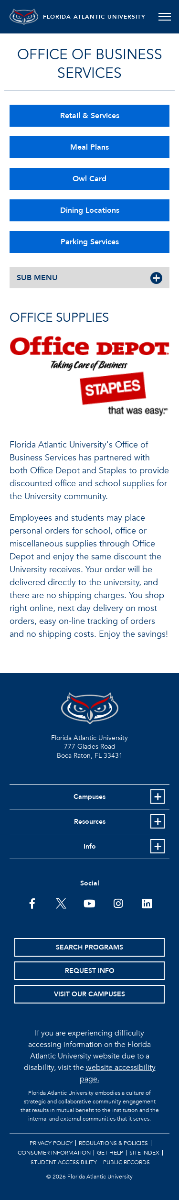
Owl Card (89, 179)
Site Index (144, 1152)
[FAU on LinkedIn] (147, 902)
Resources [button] (89, 821)
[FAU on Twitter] (61, 902)
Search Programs (89, 947)
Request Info (90, 970)
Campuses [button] (89, 796)
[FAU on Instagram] (118, 902)
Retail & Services (89, 115)
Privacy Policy (51, 1143)
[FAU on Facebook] (32, 902)
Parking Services (90, 242)
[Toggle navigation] (164, 16)
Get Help (110, 1152)
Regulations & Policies (113, 1143)
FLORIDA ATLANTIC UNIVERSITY (94, 17)
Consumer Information (54, 1152)
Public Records (126, 1162)
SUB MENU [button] (37, 278)
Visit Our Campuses (89, 994)
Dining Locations (89, 210)
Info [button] (90, 846)
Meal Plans (89, 147)
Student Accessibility (64, 1162)
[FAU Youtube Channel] (89, 902)
